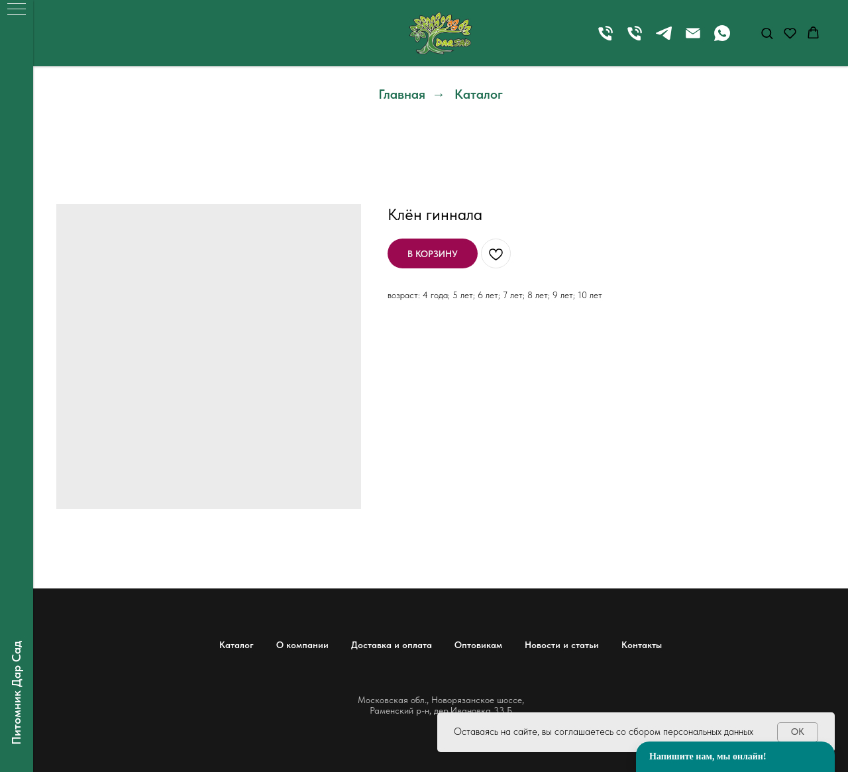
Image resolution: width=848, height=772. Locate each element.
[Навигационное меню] (16, 10)
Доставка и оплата (391, 644)
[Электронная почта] (693, 39)
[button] (767, 33)
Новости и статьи (562, 644)
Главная (401, 94)
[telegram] (664, 39)
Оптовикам (478, 644)
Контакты (641, 644)
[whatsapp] (722, 39)
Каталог (478, 94)
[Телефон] (605, 39)
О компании (302, 644)
